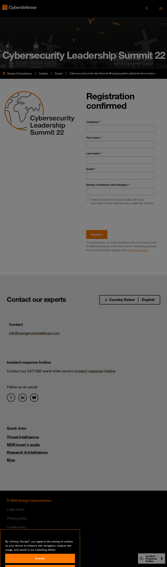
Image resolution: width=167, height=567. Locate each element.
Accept (40, 561)
